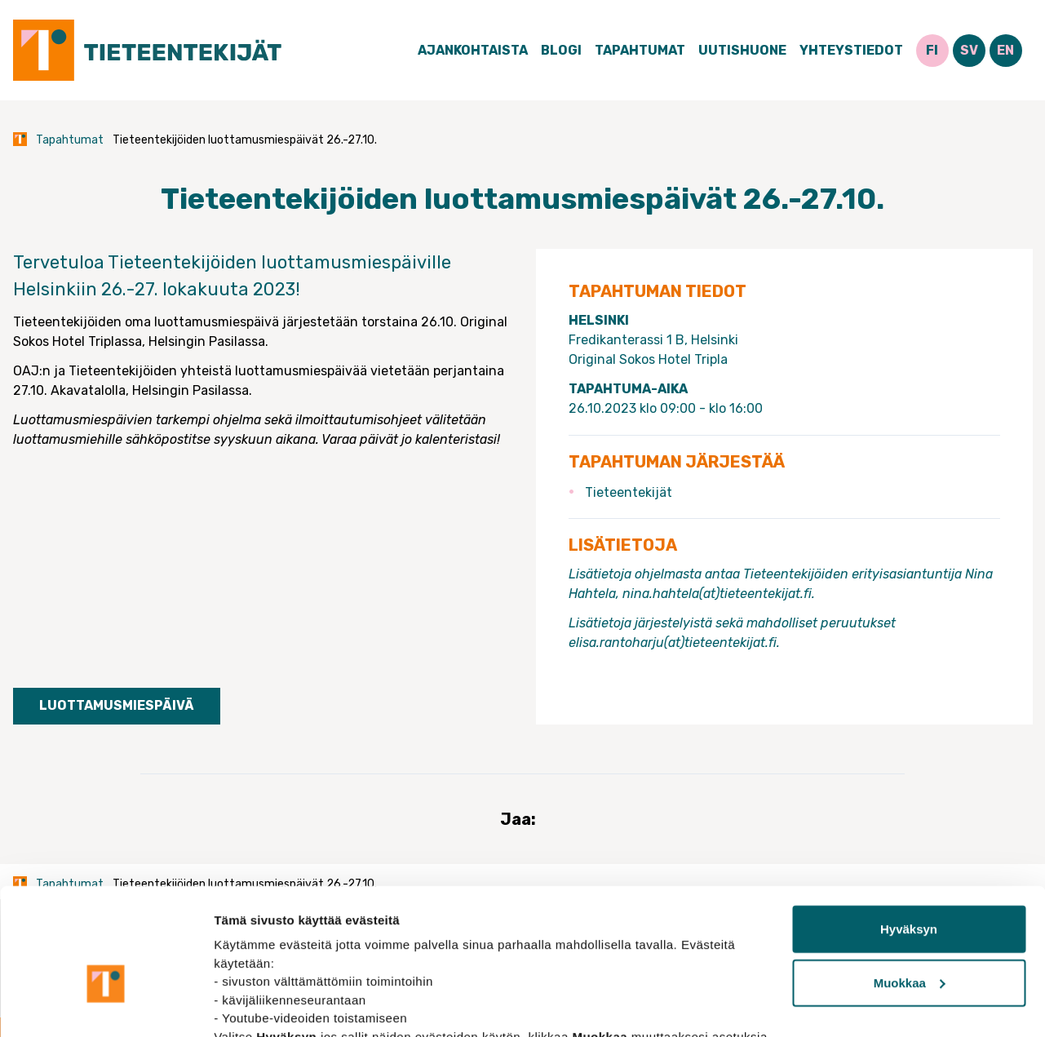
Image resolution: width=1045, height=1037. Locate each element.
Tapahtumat (640, 50)
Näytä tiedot (249, 1005)
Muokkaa (909, 888)
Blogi (561, 50)
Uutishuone (742, 50)
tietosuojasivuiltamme (385, 960)
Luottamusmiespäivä (116, 705)
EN (1005, 50)
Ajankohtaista (473, 50)
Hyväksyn (908, 834)
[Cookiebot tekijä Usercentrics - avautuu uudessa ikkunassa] (105, 1005)
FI (932, 50)
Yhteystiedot (851, 50)
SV (969, 50)
